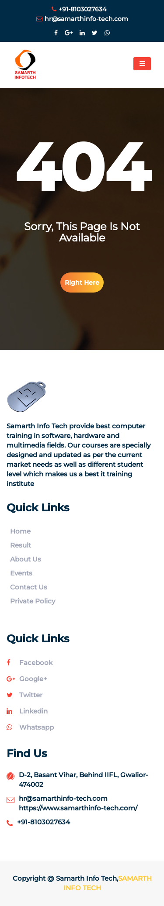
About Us (25, 559)
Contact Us (28, 587)
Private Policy (32, 601)
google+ (27, 679)
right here (82, 282)
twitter (24, 695)
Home (20, 531)
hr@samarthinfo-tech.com (82, 19)
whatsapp (30, 727)
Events (21, 573)
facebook (29, 662)
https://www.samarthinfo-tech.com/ (78, 808)
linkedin (27, 711)
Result (20, 545)
